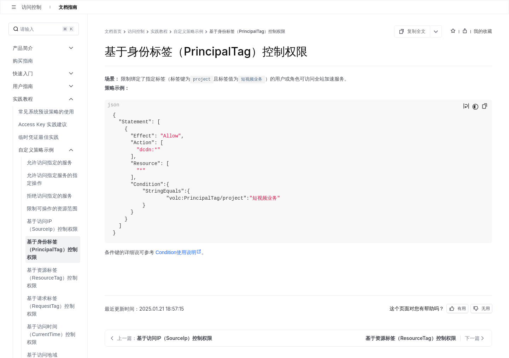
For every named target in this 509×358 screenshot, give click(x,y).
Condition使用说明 (178, 252)
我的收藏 (483, 31)
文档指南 (68, 7)
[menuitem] (44, 60)
